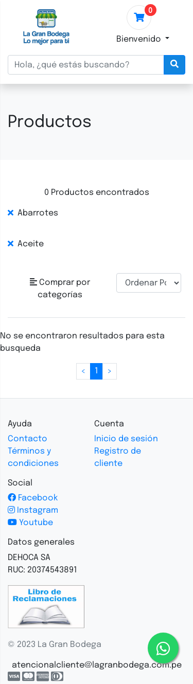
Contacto (27, 439)
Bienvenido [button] (139, 39)
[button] (60, 289)
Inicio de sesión (126, 439)
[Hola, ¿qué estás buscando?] (86, 65)
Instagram (33, 510)
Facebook (33, 498)
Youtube (30, 522)
